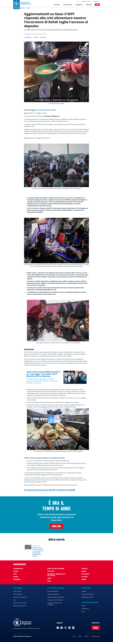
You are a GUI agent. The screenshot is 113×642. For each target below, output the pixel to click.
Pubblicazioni (85, 608)
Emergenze (79, 4)
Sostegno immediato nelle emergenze (54, 603)
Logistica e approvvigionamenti (55, 597)
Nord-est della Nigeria (55, 568)
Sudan (84, 571)
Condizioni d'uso (95, 636)
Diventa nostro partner (88, 594)
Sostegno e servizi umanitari (55, 600)
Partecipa (89, 4)
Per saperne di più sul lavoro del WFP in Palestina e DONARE (49, 490)
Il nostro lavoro (67, 4)
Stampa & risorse (85, 1)
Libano (15, 577)
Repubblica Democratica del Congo (56, 574)
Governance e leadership (20, 597)
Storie (28, 8)
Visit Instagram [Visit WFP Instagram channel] (65, 628)
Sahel (49, 578)
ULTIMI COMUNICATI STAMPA (46, 110)
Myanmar (16, 579)
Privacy (80, 636)
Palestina (43, 37)
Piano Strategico (17, 594)
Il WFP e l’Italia (17, 591)
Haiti (15, 574)
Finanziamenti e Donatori (20, 603)
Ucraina (85, 577)
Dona (97, 4)
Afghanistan (18, 568)
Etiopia (15, 571)
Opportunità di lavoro (87, 597)
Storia (15, 600)
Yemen (84, 579)
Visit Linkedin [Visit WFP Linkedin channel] (69, 628)
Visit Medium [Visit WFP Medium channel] (73, 628)
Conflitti (35, 37)
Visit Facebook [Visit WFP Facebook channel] (62, 628)
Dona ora (56, 526)
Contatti (86, 636)
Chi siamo (57, 4)
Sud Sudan (85, 574)
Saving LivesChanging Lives (26, 3)
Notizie (83, 606)
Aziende (84, 591)
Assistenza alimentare (53, 594)
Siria (49, 581)
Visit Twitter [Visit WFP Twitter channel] (58, 628)
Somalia (84, 568)
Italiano (95, 1)
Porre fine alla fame (52, 591)
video (62, 103)
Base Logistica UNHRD (19, 606)
